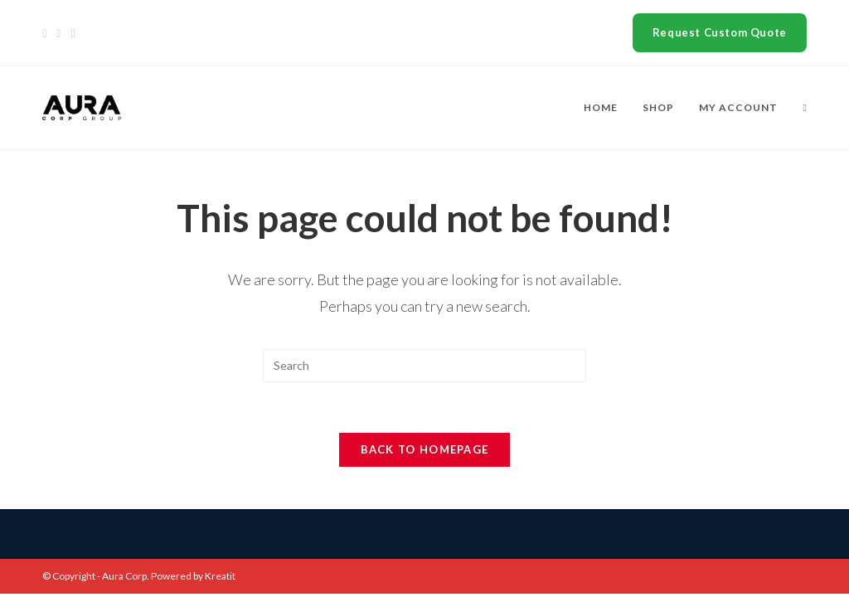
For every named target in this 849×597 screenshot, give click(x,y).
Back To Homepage (425, 449)
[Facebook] (58, 33)
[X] (46, 33)
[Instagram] (72, 33)
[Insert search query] (424, 365)
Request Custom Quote (720, 32)
